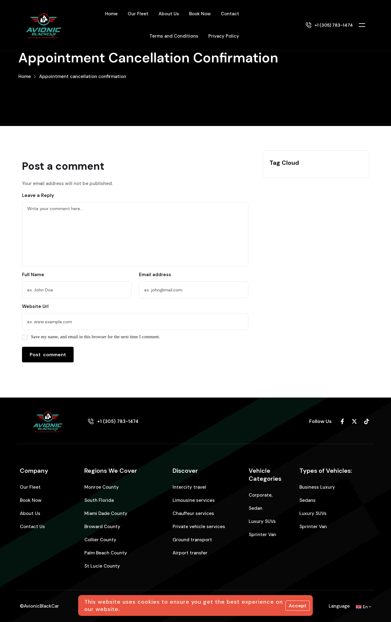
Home (24, 76)
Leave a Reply (38, 195)
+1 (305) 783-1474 (334, 25)
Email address (155, 275)
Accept (297, 605)
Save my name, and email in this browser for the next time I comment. (95, 337)
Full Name (33, 275)
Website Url (35, 306)
